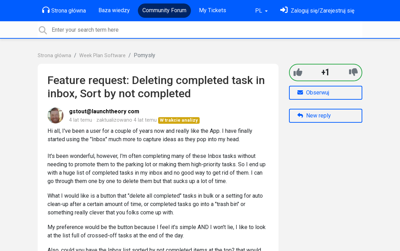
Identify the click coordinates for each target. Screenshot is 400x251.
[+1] (298, 72)
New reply (314, 115)
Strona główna (64, 10)
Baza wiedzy (114, 10)
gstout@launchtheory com (104, 111)
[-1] (353, 72)
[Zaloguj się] (317, 10)
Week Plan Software (102, 56)
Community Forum (164, 10)
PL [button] (259, 10)
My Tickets (212, 10)
